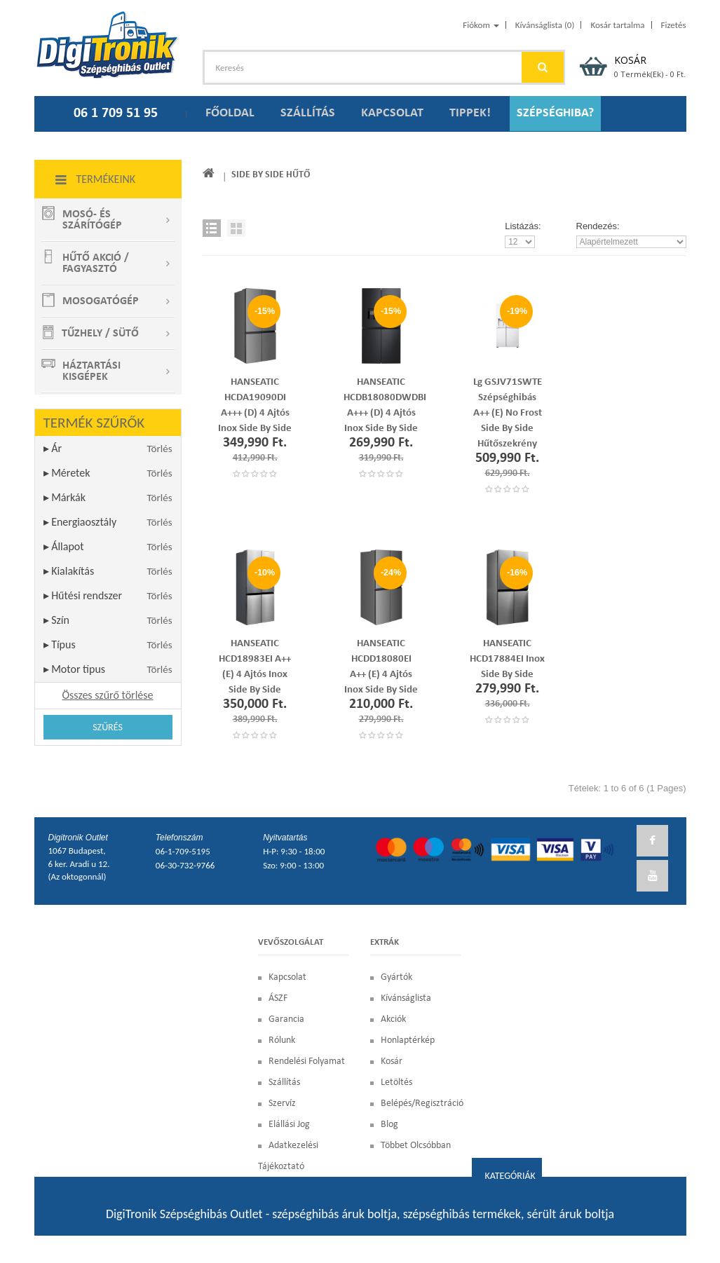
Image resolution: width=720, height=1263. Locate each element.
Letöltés (396, 1082)
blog (389, 1124)
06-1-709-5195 (183, 851)
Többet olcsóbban (416, 1145)
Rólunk (282, 1040)
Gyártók (396, 977)
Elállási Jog (289, 1124)
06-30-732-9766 (185, 865)
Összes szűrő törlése (107, 695)
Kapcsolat (287, 977)
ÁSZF (278, 998)
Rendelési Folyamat (307, 1061)
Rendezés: (598, 226)
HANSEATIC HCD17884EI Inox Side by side (507, 659)
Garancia (286, 1019)
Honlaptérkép (408, 1040)
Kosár (391, 1061)
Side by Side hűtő (270, 175)
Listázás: (523, 226)
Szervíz (282, 1103)
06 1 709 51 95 (116, 114)
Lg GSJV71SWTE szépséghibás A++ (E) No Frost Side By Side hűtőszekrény (507, 413)
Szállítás (284, 1082)
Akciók (393, 1019)
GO (543, 67)
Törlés (159, 448)
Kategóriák (509, 1176)
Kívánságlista (406, 998)
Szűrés (108, 727)
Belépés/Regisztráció (422, 1103)
